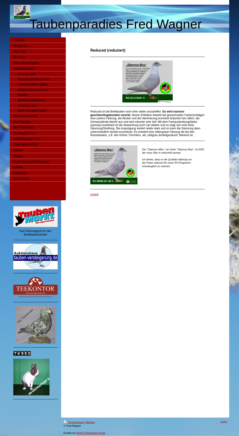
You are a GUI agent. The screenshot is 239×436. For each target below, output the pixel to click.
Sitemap (90, 422)
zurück (94, 194)
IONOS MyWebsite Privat (90, 433)
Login (224, 421)
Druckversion (73, 422)
